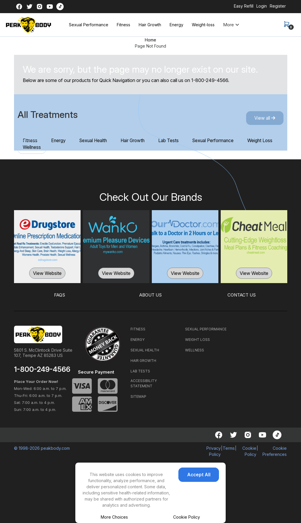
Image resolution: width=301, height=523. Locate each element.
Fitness (123, 24)
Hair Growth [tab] (141, 140)
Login (261, 6)
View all (263, 118)
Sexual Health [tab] (99, 140)
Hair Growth (150, 24)
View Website (47, 273)
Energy (176, 24)
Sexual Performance (88, 24)
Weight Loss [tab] (37, 147)
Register (278, 6)
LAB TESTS (140, 371)
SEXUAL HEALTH (145, 350)
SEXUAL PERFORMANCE (206, 329)
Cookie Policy (186, 517)
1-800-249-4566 (209, 80)
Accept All (201, 478)
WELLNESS (194, 350)
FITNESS (138, 329)
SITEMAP (138, 396)
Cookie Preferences (274, 451)
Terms (229, 448)
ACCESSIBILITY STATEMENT (144, 383)
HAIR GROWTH (143, 360)
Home (150, 39)
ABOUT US (150, 295)
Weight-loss (203, 24)
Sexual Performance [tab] (227, 140)
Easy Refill (243, 6)
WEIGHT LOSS (197, 339)
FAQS (59, 295)
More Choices (114, 517)
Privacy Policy (213, 451)
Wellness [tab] (74, 147)
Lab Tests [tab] (179, 140)
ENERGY (138, 339)
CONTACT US (241, 295)
